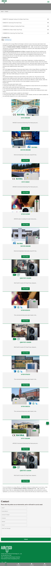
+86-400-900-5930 (8, 40)
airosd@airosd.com (8, 39)
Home (2, 11)
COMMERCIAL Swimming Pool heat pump (13, 33)
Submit (26, 539)
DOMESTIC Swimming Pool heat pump (12, 22)
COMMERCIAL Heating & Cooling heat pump (13, 26)
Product (6, 11)
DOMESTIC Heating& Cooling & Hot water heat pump (15, 19)
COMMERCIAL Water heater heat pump (12, 29)
